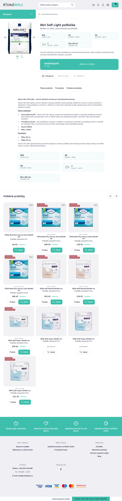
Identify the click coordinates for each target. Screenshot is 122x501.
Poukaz (45, 250)
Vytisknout (48, 76)
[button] (6, 37)
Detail (19, 250)
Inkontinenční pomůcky (49, 14)
